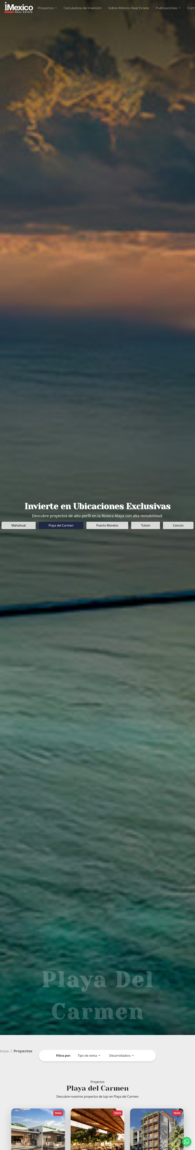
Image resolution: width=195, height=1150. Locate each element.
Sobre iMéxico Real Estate (128, 8)
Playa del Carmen (61, 525)
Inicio (4, 1051)
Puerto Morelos (107, 525)
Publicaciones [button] (167, 8)
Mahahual (18, 525)
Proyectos (23, 1051)
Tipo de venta (88, 1055)
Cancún (178, 525)
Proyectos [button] (46, 8)
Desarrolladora (120, 1055)
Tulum (145, 525)
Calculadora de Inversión (82, 8)
